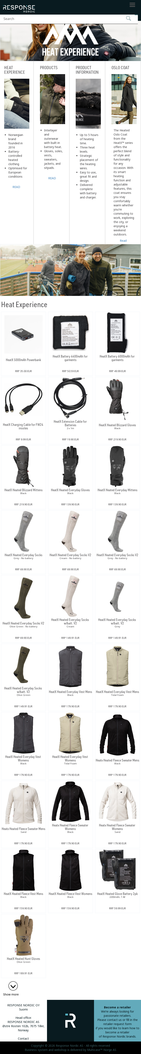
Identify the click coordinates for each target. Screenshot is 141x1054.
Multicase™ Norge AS (101, 1050)
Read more (123, 240)
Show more (11, 994)
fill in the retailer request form (120, 1022)
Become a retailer (117, 1007)
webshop (60, 1050)
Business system (36, 1050)
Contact (23, 1039)
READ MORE (16, 186)
